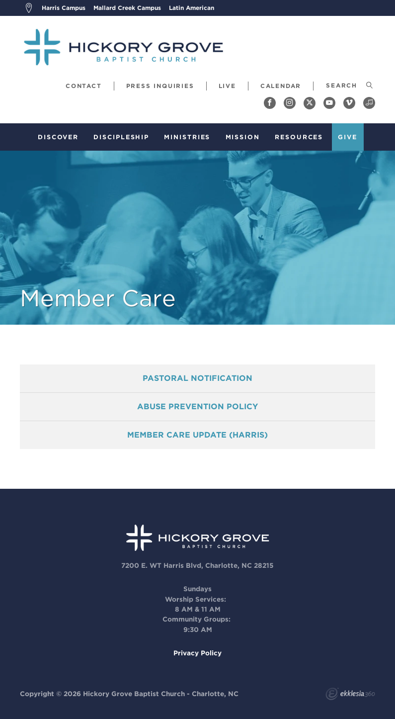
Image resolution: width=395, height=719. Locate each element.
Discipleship (121, 137)
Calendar (280, 86)
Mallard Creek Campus (127, 7)
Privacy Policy (197, 653)
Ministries (187, 137)
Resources (299, 137)
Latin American (191, 7)
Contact (84, 86)
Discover (58, 137)
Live (227, 86)
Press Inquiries (160, 86)
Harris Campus (63, 7)
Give (347, 137)
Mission (243, 137)
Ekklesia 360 (350, 695)
